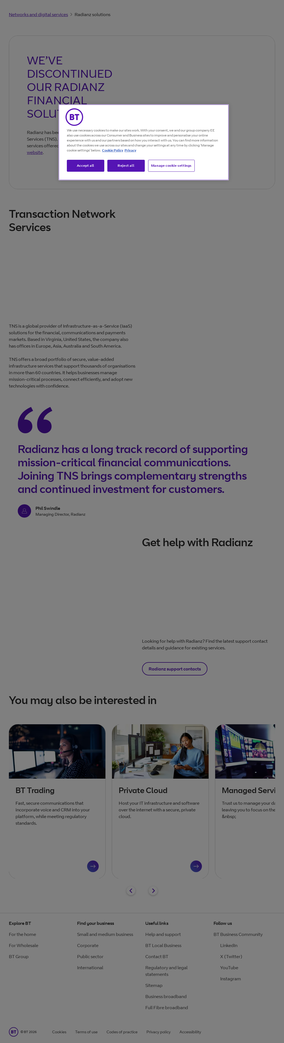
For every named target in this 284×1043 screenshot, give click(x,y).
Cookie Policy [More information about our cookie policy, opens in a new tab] (112, 150)
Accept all (85, 165)
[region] (144, 142)
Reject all (126, 165)
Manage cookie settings (171, 165)
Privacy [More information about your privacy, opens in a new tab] (130, 150)
